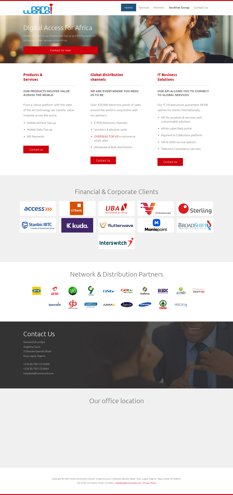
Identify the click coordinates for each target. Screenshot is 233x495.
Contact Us (201, 7)
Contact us (36, 149)
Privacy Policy (149, 483)
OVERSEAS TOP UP (106, 136)
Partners (159, 7)
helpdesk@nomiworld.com (38, 373)
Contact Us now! (60, 50)
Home (129, 7)
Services (144, 7)
